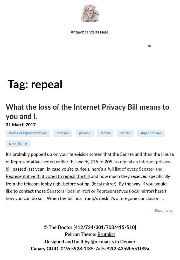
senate (125, 133)
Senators (55, 191)
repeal (105, 133)
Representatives (112, 191)
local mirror (104, 183)
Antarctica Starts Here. (90, 32)
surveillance (18, 144)
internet (63, 133)
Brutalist (106, 234)
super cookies (151, 133)
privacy (84, 133)
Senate (127, 154)
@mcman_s (102, 241)
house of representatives (27, 133)
